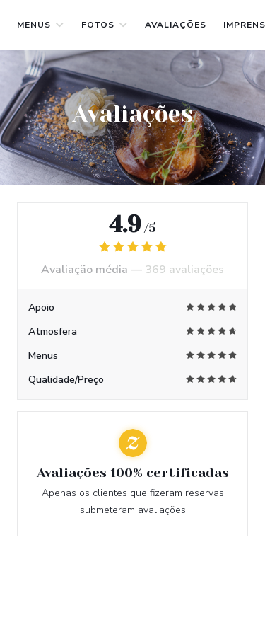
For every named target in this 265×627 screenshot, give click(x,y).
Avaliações (176, 24)
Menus (40, 24)
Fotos (104, 24)
